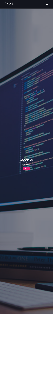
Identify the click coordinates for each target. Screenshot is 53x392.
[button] (26, 168)
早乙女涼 (9, 3)
